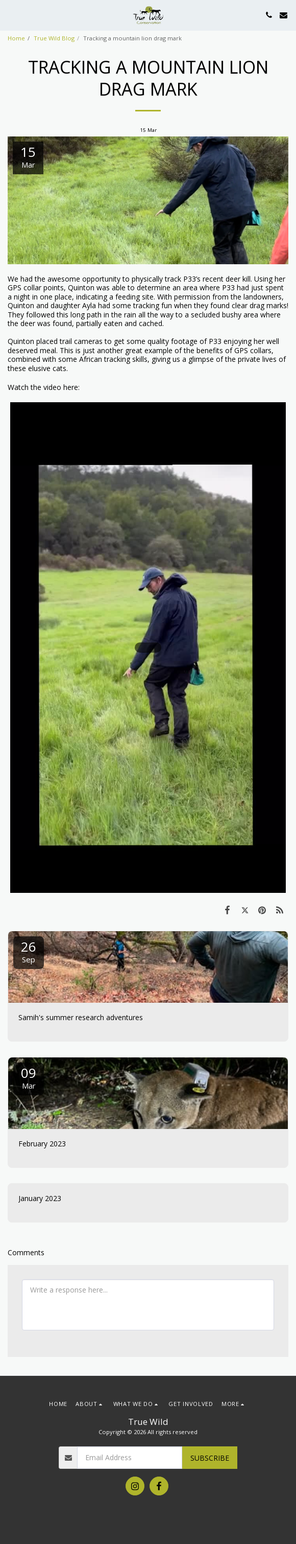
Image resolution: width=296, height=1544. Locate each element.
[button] (11, 14)
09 (28, 1077)
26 (28, 950)
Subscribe (209, 1458)
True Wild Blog (54, 38)
